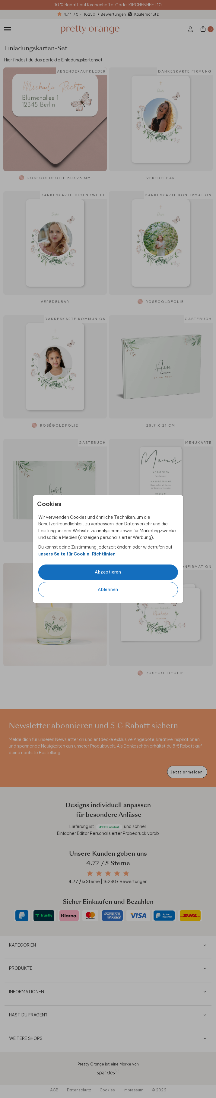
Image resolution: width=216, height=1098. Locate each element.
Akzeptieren (108, 572)
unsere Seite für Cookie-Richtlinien (77, 554)
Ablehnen (108, 589)
